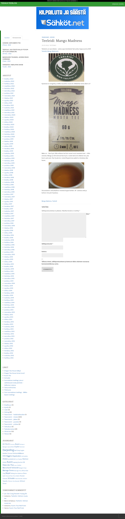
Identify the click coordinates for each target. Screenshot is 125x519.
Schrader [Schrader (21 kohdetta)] (11, 478)
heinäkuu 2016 (9, 235)
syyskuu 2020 (9, 120)
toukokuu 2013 (9, 327)
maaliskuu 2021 (9, 110)
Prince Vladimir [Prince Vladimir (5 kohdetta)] (16, 476)
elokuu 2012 (8, 348)
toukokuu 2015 (9, 269)
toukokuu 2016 (9, 240)
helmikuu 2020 (9, 134)
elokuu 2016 (8, 233)
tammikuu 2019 (9, 163)
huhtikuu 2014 (8, 300)
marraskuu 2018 (9, 168)
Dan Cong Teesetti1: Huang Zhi (17, 494)
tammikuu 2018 (9, 192)
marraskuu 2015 (9, 254)
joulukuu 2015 (8, 252)
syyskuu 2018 (8, 173)
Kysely (6, 407)
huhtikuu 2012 (8, 358)
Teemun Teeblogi (9, 3)
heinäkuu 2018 (9, 177)
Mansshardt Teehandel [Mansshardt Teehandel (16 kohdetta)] (11, 468)
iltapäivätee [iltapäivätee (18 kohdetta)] (16, 456)
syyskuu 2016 (8, 230)
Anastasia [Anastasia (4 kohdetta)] (13, 444)
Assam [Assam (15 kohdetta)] (17, 444)
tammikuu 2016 (9, 250)
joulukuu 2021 (8, 93)
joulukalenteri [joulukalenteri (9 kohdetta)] (12, 459)
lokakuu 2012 (8, 343)
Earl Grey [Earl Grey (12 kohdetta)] (17, 450)
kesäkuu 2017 (8, 209)
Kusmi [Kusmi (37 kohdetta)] (10, 462)
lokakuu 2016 (8, 228)
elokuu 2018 (8, 175)
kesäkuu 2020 (9, 127)
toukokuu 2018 (9, 182)
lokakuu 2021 (8, 98)
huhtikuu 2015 (8, 271)
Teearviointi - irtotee (48, 37)
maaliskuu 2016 (9, 245)
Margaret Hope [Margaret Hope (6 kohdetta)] (23, 468)
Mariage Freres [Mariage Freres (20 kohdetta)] (8, 470)
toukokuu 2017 (9, 211)
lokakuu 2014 (8, 286)
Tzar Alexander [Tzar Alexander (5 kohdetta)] (16, 481)
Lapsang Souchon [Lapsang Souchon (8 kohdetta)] (18, 462)
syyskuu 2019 (8, 144)
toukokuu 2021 (9, 108)
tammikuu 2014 (9, 307)
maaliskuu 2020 (9, 132)
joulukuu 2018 (8, 165)
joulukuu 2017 (8, 194)
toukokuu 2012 (9, 355)
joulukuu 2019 (8, 139)
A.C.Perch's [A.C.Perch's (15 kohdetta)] (6, 444)
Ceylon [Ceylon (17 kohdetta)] (17, 447)
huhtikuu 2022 (9, 84)
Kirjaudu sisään (118, 4)
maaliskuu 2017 (9, 216)
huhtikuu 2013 (8, 329)
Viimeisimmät (17, 38)
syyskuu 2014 (8, 288)
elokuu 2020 (8, 122)
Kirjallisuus (7, 405)
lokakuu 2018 (8, 170)
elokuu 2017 (8, 204)
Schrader (7, 378)
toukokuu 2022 (9, 81)
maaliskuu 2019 (9, 158)
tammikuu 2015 (9, 278)
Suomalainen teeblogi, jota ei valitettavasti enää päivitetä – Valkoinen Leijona (13, 383)
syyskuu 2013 (8, 317)
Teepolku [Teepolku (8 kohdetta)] (5, 481)
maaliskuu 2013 (9, 331)
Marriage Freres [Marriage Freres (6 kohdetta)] (18, 470)
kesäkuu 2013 (8, 324)
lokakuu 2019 (8, 141)
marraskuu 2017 (9, 197)
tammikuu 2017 (9, 221)
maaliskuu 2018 (9, 187)
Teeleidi (54, 201)
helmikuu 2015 (9, 276)
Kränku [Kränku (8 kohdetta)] (4, 462)
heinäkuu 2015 (9, 264)
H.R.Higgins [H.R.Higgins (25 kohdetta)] (7, 456)
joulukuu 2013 (8, 310)
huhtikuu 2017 (8, 213)
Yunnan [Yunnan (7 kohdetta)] (4, 483)
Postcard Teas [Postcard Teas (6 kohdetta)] (9, 476)
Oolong (6, 412)
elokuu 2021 (8, 103)
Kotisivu (44, 251)
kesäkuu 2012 (8, 353)
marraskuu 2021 (9, 96)
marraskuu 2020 (9, 115)
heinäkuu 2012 (9, 351)
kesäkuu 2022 (8, 79)
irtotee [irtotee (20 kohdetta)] (5, 459)
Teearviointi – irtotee (11, 417)
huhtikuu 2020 (9, 129)
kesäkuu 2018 (8, 180)
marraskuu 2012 (9, 341)
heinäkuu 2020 (9, 124)
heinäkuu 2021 (9, 105)
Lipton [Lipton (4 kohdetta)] (15, 465)
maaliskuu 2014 (9, 302)
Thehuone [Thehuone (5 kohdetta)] (10, 481)
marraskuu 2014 (9, 283)
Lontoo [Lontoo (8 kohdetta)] (19, 465)
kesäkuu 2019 (8, 151)
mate (6, 410)
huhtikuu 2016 (8, 242)
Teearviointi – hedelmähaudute (14, 415)
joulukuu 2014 (8, 281)
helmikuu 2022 (9, 88)
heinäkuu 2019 (9, 149)
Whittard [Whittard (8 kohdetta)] (22, 481)
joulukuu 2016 (8, 223)
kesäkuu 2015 (8, 266)
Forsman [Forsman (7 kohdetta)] (10, 453)
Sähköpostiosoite (47, 244)
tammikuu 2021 (9, 112)
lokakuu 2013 (8, 315)
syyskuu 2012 (8, 346)
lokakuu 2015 (8, 257)
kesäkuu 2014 (8, 295)
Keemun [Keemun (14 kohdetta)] (25, 459)
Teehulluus (7, 427)
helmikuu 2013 (9, 334)
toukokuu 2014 (9, 298)
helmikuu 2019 (9, 161)
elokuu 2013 (8, 319)
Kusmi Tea (7, 376)
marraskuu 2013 (9, 312)
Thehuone (7, 390)
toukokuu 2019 (9, 153)
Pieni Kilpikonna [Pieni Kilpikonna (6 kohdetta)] (19, 473)
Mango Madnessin (53, 51)
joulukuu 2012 (8, 339)
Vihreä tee (7, 431)
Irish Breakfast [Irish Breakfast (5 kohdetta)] (24, 456)
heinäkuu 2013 (9, 322)
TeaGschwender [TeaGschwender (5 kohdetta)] (19, 478)
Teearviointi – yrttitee (11, 424)
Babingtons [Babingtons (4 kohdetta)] (22, 444)
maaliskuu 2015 (9, 274)
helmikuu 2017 (9, 218)
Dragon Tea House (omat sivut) (14, 373)
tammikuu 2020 (9, 137)
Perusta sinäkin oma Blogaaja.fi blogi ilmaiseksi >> (62, 1)
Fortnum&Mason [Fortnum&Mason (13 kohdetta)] (18, 453)
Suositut (7, 38)
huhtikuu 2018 (8, 185)
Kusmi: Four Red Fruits (18, 506)
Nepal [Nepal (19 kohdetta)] (8, 473)
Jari (5, 494)
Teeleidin (44, 51)
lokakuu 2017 (8, 199)
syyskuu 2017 (8, 201)
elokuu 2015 (8, 262)
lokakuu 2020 (8, 117)
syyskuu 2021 (8, 100)
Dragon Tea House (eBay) (12, 371)
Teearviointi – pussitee (11, 422)
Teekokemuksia (9, 429)
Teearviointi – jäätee (10, 419)
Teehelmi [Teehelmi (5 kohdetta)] (25, 478)
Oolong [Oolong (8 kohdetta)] (13, 473)
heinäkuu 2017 (9, 206)
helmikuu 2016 (9, 247)
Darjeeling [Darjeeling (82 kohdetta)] (8, 450)
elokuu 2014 (8, 290)
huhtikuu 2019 (8, 156)
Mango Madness (47, 201)
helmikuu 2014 (9, 305)
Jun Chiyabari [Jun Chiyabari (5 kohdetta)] (19, 459)
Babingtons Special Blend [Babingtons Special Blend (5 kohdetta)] (8, 446)
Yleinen (6, 434)
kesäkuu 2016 (8, 238)
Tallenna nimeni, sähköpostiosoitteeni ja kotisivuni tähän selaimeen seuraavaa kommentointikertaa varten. (65, 263)
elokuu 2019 (8, 146)
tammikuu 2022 (9, 91)
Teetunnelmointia (10, 387)
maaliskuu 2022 (9, 86)
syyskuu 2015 (8, 259)
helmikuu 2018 (9, 189)
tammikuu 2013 (9, 336)
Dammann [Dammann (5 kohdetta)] (22, 446)
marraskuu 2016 (9, 226)
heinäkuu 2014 (9, 293)
